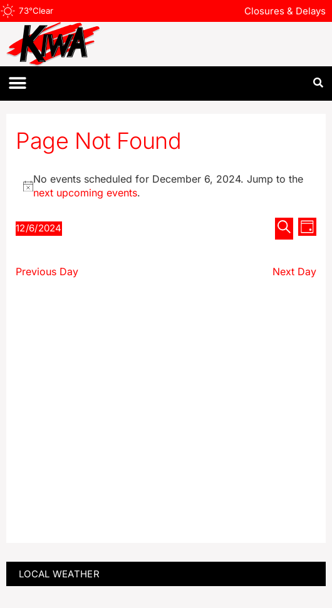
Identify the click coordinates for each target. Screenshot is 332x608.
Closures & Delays (285, 11)
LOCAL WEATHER (59, 574)
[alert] (166, 186)
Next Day (294, 271)
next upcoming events (85, 192)
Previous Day (47, 271)
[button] (17, 83)
